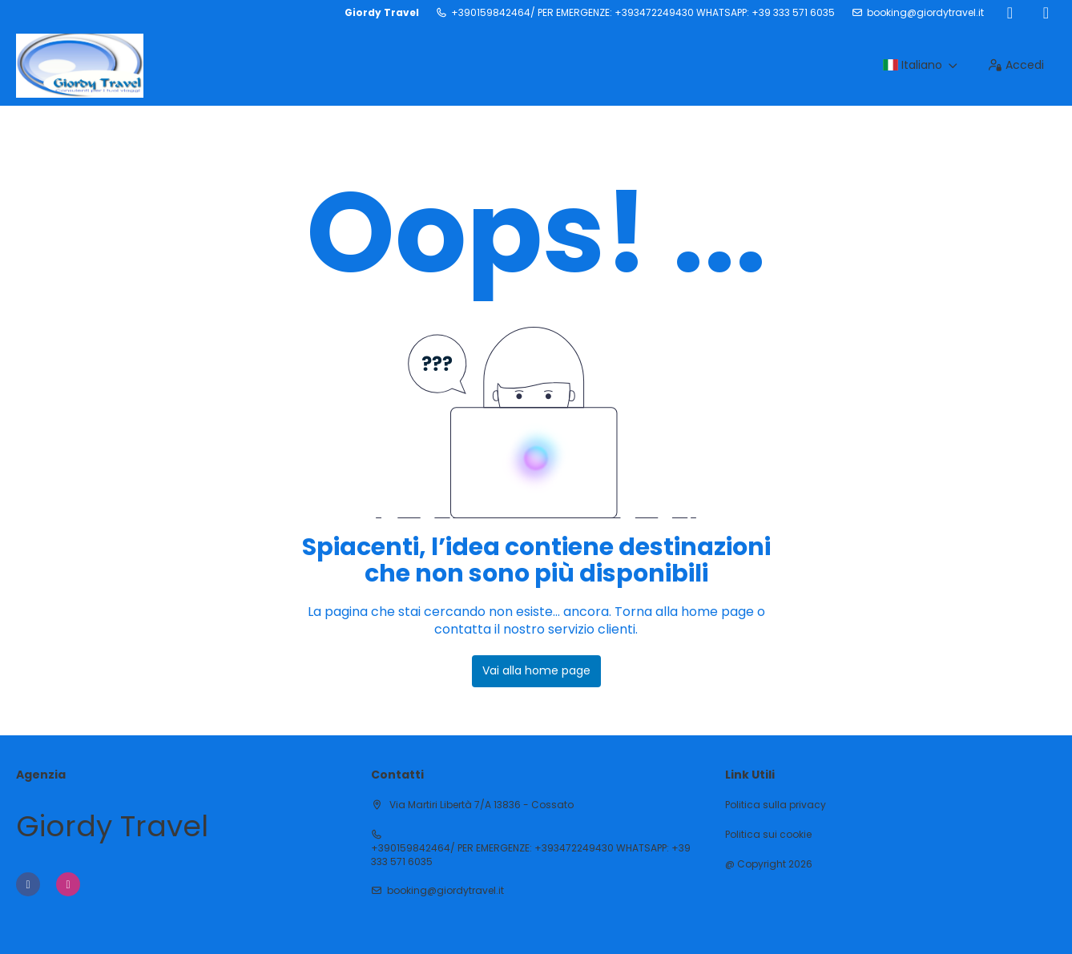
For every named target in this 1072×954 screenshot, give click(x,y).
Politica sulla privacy (775, 805)
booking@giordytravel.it (925, 12)
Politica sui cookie (768, 834)
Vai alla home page (536, 670)
